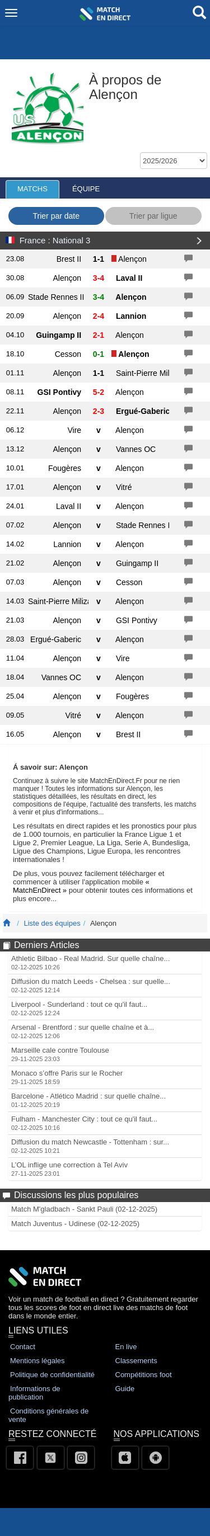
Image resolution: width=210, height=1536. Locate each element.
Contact (22, 1346)
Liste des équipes (52, 923)
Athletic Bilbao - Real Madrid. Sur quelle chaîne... (90, 962)
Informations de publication (34, 1392)
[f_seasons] (173, 160)
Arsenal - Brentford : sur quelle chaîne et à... (82, 1031)
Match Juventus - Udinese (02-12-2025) (75, 1223)
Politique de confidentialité (52, 1374)
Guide (125, 1388)
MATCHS (32, 189)
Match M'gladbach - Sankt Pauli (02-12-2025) (84, 1209)
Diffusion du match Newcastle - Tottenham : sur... (90, 1146)
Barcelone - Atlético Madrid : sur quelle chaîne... (88, 1100)
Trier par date (56, 215)
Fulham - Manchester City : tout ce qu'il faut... (84, 1123)
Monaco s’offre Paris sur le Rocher (67, 1077)
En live (126, 1346)
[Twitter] (51, 1458)
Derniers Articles (46, 945)
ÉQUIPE (86, 189)
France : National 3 (55, 240)
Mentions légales (37, 1360)
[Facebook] (20, 1458)
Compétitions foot (143, 1374)
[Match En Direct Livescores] (6, 923)
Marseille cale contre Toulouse (60, 1054)
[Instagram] (81, 1458)
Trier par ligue (153, 215)
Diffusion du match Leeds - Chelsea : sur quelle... (90, 985)
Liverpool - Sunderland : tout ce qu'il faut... (79, 1008)
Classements (136, 1360)
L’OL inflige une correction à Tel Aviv (69, 1169)
